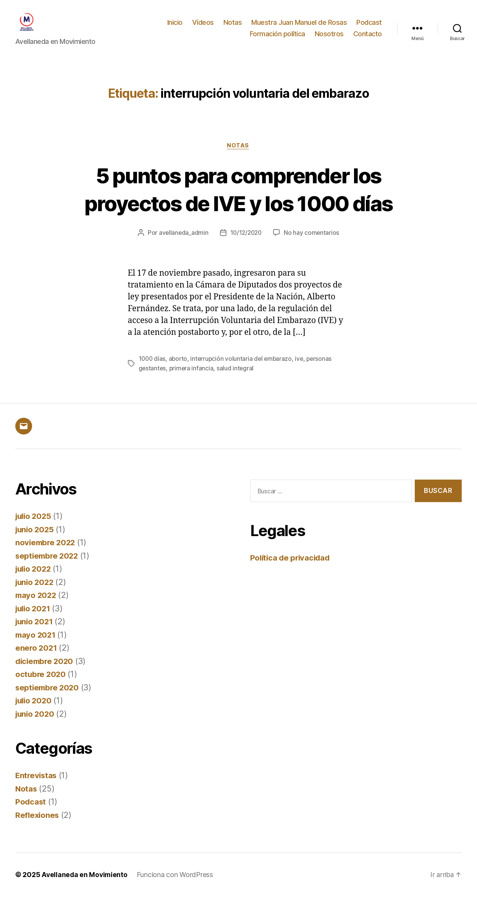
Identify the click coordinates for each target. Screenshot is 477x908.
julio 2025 (34, 528)
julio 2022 (34, 580)
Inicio (175, 28)
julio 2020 (34, 712)
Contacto (367, 40)
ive (303, 371)
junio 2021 (35, 633)
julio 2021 (34, 620)
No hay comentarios (313, 245)
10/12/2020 (246, 245)
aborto (179, 371)
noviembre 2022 (46, 554)
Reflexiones (37, 826)
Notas (232, 28)
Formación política (277, 40)
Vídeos (203, 28)
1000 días (153, 371)
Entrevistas (36, 787)
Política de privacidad (291, 569)
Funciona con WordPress (176, 886)
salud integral (236, 380)
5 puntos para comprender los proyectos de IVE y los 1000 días (238, 200)
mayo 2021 (36, 646)
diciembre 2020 (45, 672)
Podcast (369, 28)
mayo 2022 (36, 607)
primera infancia (192, 380)
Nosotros (329, 40)
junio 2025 (35, 541)
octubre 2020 (41, 686)
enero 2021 (36, 659)
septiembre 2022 (48, 567)
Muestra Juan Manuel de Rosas (299, 28)
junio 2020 (35, 725)
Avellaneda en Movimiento (85, 886)
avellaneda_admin (182, 245)
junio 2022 (35, 593)
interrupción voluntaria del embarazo (243, 371)
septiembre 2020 (48, 699)
